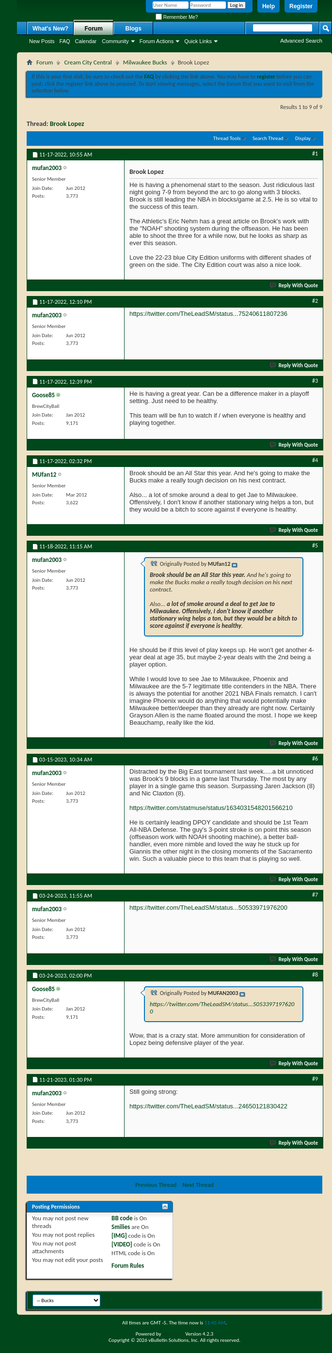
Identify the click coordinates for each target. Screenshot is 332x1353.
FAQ (65, 41)
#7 (315, 894)
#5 (315, 545)
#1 (315, 153)
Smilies (120, 1226)
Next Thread (198, 1184)
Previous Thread (155, 1184)
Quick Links (198, 41)
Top (311, 1299)
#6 (315, 758)
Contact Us (230, 1299)
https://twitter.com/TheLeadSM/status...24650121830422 (208, 1106)
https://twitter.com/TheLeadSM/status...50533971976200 (208, 907)
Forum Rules (127, 1265)
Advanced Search (301, 41)
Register (301, 6)
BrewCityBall (264, 1299)
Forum (94, 28)
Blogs (134, 28)
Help (268, 6)
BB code (121, 1218)
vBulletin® (173, 1334)
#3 (315, 380)
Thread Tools (227, 138)
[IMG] (119, 1235)
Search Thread (268, 138)
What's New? (50, 28)
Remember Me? (177, 17)
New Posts (42, 41)
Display (303, 138)
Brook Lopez (67, 124)
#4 (315, 460)
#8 (315, 974)
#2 (315, 300)
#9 (315, 1078)
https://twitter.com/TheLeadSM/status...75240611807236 (208, 313)
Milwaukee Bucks (145, 62)
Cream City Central (87, 62)
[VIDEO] (121, 1244)
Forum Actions (157, 41)
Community (115, 41)
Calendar (86, 41)
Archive (294, 1299)
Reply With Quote (294, 285)
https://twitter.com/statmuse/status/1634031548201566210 (211, 807)
